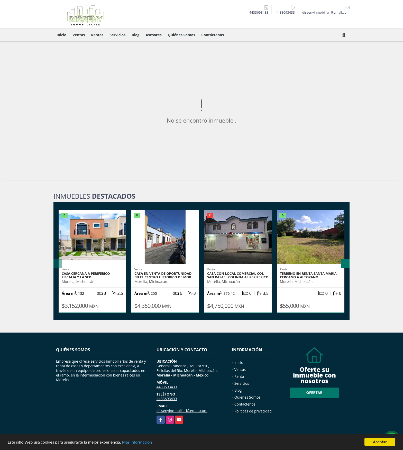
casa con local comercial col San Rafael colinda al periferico (238, 275)
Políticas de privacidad (253, 411)
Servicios (118, 34)
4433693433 (258, 12)
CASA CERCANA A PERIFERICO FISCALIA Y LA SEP (86, 275)
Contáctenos (212, 34)
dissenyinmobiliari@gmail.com (182, 410)
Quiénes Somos (181, 34)
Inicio (61, 34)
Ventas (78, 34)
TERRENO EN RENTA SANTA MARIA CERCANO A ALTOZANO (308, 275)
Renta (239, 376)
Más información (137, 442)
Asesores (154, 34)
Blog (135, 34)
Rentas (97, 34)
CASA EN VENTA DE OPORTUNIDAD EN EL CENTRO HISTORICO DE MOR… (164, 275)
